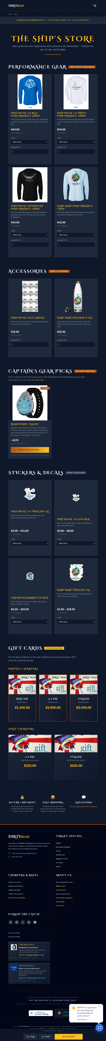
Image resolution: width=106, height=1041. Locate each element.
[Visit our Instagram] (16, 922)
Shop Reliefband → (30, 450)
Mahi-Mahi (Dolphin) (63, 847)
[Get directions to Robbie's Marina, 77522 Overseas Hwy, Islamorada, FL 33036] (53, 1030)
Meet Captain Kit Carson (64, 882)
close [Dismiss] (99, 1006)
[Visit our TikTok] (22, 922)
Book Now (69, 1037)
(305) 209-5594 (82, 806)
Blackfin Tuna (60, 855)
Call (30, 1037)
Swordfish (59, 863)
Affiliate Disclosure (54, 1004)
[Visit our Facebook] (10, 922)
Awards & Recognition (64, 898)
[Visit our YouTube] (29, 922)
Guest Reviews (61, 890)
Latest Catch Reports (63, 894)
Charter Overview (14, 882)
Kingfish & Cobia (61, 859)
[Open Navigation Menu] (95, 6)
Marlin (58, 866)
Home (10, 14)
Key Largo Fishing (14, 933)
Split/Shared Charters (15, 886)
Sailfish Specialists (14, 890)
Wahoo (58, 851)
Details (47, 455)
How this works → (39, 380)
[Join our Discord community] (35, 922)
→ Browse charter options (56, 20)
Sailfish (58, 843)
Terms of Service (36, 1004)
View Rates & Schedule (16, 898)
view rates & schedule (80, 20)
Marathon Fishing (14, 937)
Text (46, 1037)
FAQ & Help (60, 902)
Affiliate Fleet (61, 886)
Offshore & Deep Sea (15, 894)
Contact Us (60, 905)
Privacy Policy (21, 1004)
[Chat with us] (99, 1027)
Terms (74, 1028)
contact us (93, 806)
